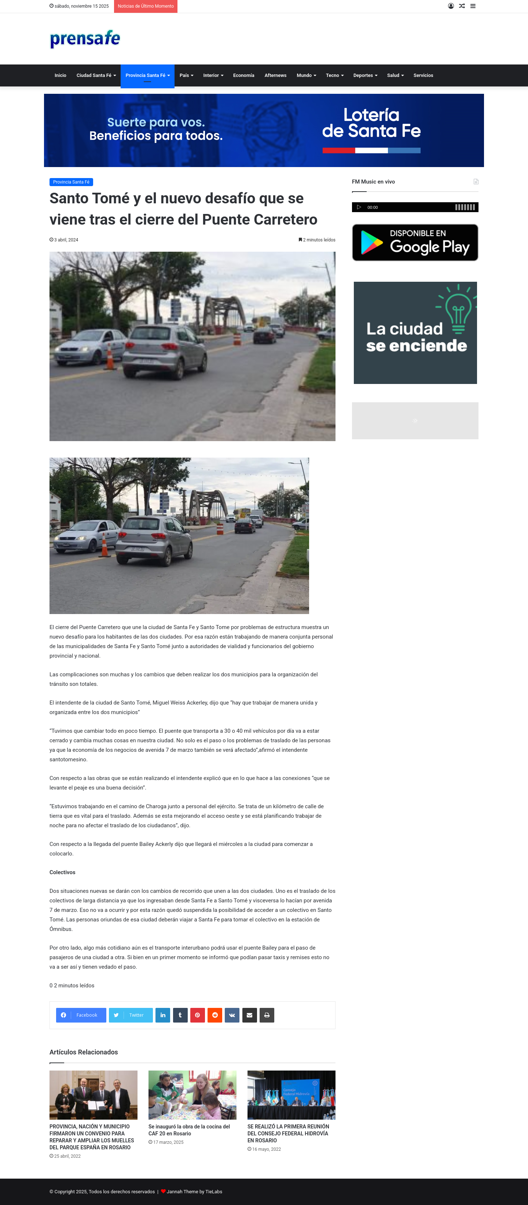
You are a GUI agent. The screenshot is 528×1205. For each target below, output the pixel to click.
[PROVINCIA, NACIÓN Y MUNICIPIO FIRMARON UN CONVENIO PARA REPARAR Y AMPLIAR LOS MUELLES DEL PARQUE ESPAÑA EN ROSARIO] (94, 1095)
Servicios (423, 75)
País (184, 75)
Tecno (332, 75)
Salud (393, 75)
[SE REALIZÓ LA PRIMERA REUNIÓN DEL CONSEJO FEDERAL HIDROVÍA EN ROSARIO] (291, 1095)
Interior (211, 75)
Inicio (60, 75)
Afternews (276, 75)
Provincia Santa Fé (145, 75)
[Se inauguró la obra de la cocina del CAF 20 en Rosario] (192, 1095)
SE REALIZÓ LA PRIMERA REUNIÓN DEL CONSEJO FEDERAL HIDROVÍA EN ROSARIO (288, 1133)
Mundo (304, 75)
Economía (243, 75)
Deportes (363, 75)
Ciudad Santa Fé (94, 75)
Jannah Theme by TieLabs (194, 1191)
